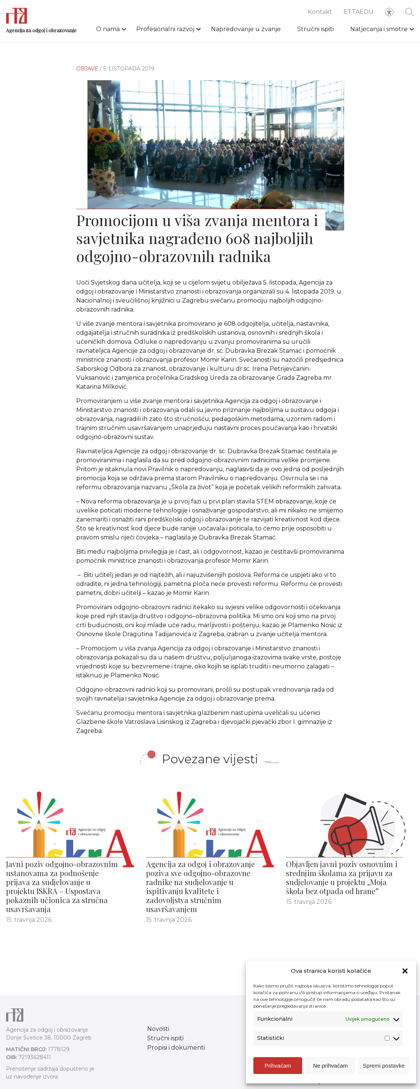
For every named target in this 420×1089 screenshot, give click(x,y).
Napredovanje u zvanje (246, 29)
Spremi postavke (384, 1065)
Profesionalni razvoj (165, 29)
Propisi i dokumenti (176, 1047)
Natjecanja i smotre (379, 29)
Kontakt (320, 11)
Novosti (158, 1028)
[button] (405, 971)
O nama (108, 29)
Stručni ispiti (315, 29)
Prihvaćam (278, 1065)
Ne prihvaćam (330, 1065)
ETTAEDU (358, 11)
